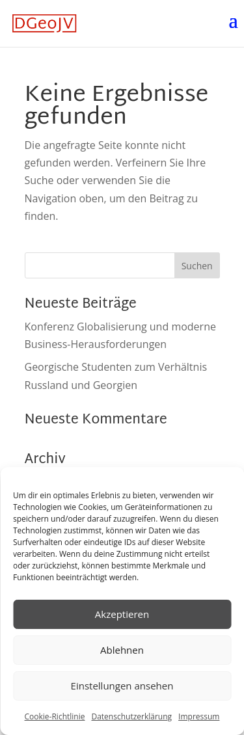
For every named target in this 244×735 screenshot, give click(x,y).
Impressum (198, 716)
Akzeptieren (122, 614)
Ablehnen (122, 649)
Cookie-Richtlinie (55, 716)
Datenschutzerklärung (131, 716)
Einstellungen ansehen (122, 685)
